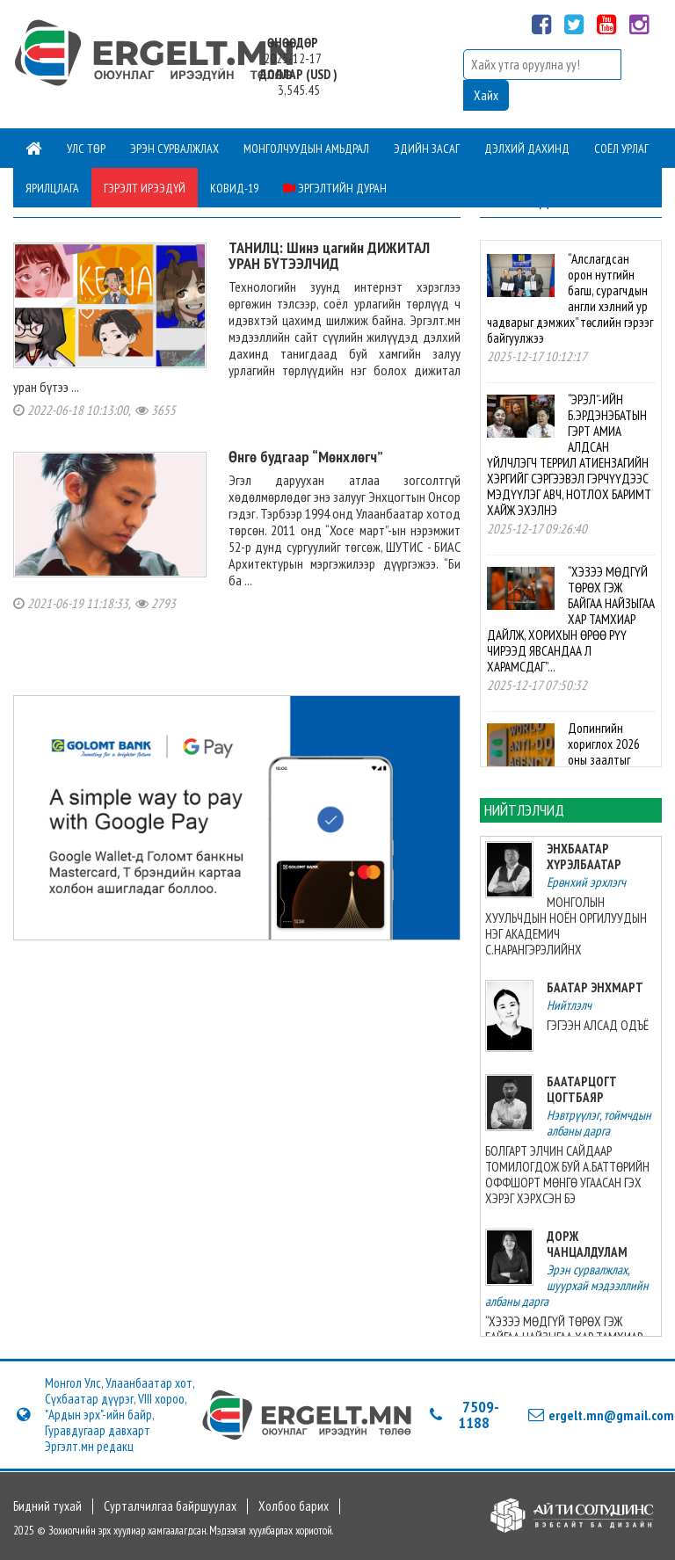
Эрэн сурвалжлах (174, 148)
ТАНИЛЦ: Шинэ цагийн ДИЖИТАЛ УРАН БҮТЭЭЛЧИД (329, 255)
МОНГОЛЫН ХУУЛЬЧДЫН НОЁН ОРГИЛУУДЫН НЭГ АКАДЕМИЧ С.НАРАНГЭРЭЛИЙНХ (566, 926)
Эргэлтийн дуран (335, 188)
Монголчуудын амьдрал (306, 148)
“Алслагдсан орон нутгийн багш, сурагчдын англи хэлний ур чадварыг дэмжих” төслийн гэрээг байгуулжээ (570, 298)
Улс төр (86, 148)
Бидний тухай (47, 1506)
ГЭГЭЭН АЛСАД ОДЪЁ (598, 1025)
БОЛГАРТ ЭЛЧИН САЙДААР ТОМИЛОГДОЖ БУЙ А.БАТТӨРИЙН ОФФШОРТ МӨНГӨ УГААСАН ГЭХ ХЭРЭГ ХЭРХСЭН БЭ (567, 1175)
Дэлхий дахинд (527, 148)
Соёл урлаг (621, 148)
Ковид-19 (234, 188)
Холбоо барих (293, 1506)
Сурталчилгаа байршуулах (170, 1506)
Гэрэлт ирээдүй (144, 188)
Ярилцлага (52, 188)
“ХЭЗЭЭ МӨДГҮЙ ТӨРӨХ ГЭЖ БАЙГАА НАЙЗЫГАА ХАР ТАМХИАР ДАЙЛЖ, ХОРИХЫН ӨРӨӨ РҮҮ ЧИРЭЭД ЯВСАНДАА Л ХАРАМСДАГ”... (570, 619)
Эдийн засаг (427, 148)
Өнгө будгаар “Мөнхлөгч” (306, 456)
